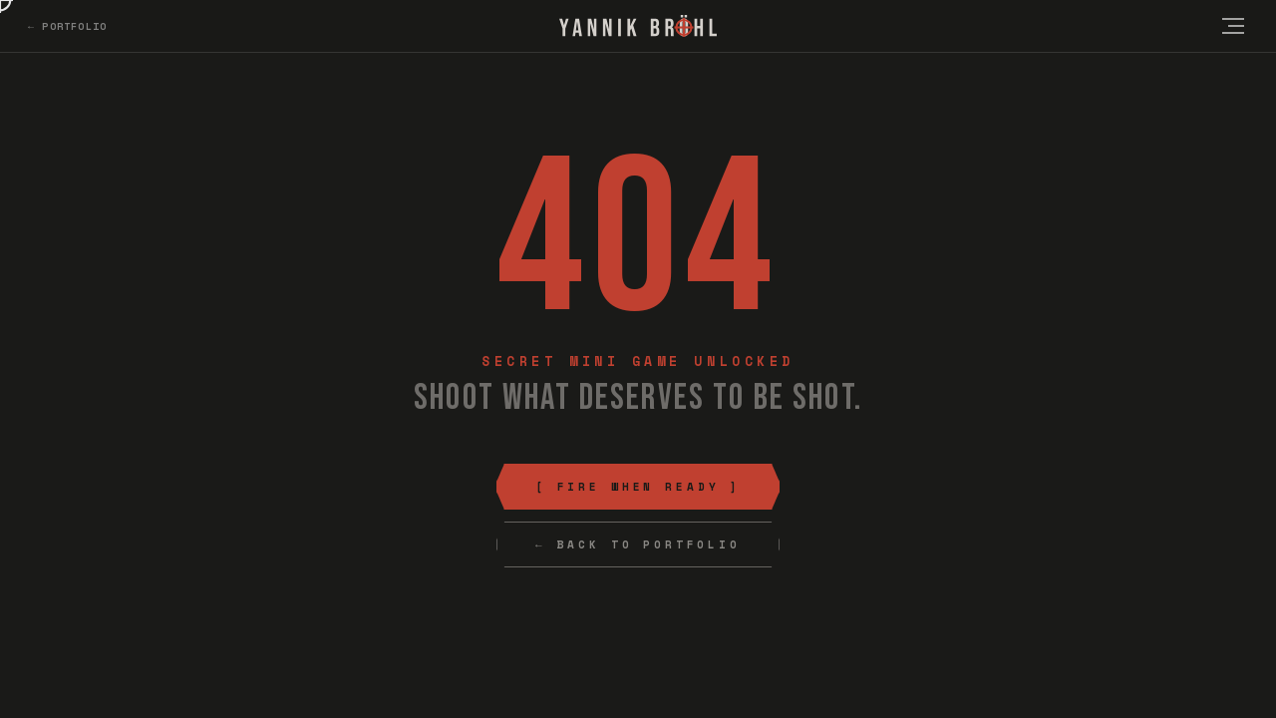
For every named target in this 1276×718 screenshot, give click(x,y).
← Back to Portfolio (638, 544)
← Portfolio (67, 26)
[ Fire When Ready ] (638, 487)
